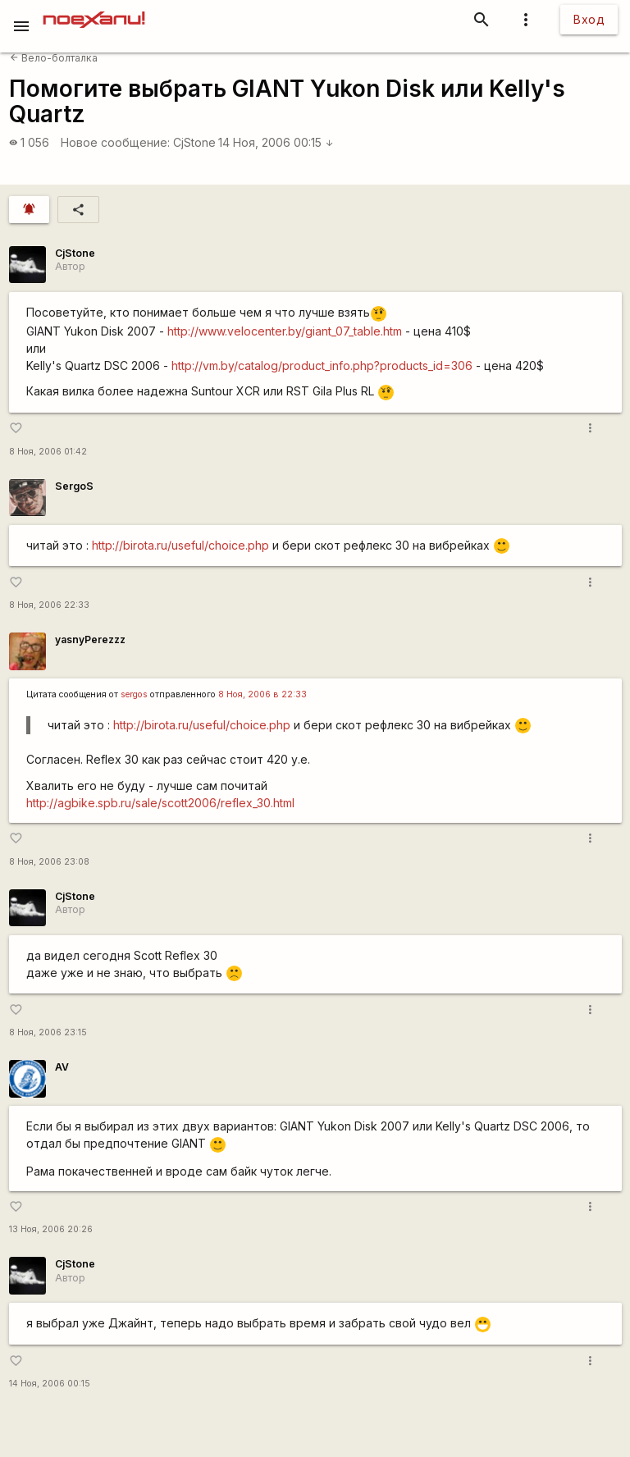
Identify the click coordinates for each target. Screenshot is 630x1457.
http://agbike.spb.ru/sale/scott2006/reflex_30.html (160, 803)
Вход (589, 19)
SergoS (74, 486)
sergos (134, 694)
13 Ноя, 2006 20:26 (51, 1229)
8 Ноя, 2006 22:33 (49, 605)
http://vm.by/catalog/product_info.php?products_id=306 (321, 365)
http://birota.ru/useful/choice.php (180, 545)
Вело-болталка (53, 58)
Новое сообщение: (115, 142)
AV (62, 1067)
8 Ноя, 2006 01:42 (48, 451)
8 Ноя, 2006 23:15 (48, 1032)
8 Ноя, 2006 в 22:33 (262, 694)
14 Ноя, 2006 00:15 (276, 142)
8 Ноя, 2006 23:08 (49, 861)
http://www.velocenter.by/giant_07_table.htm (284, 331)
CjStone (194, 142)
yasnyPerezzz (90, 639)
